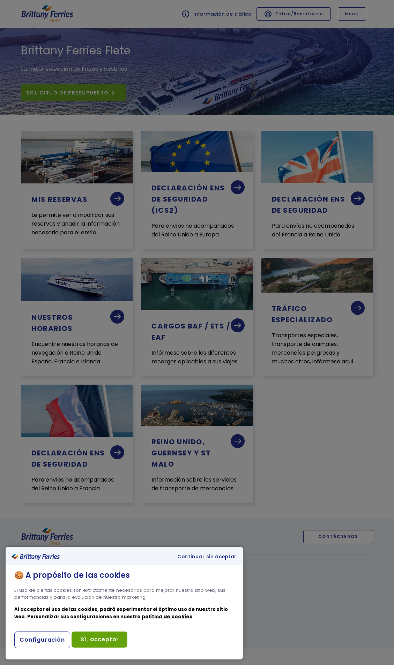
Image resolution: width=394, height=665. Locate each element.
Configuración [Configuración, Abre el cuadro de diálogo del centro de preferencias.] (42, 640)
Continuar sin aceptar (207, 557)
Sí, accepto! (100, 639)
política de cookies (167, 616)
